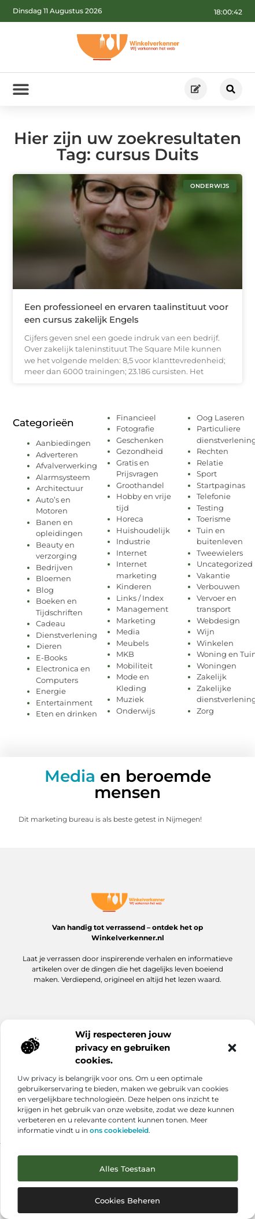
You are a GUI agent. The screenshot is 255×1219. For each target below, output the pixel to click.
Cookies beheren (127, 1200)
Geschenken (140, 440)
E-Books (51, 657)
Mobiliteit (134, 665)
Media (128, 631)
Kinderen (133, 586)
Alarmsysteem (63, 477)
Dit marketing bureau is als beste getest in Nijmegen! (110, 819)
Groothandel (140, 485)
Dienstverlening (66, 635)
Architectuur (59, 488)
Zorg (205, 710)
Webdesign (218, 620)
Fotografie (135, 428)
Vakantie (213, 575)
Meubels (132, 643)
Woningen (216, 665)
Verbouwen (218, 586)
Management (142, 609)
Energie (51, 691)
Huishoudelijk (143, 530)
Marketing (136, 620)
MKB (125, 654)
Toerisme (214, 518)
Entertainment (64, 702)
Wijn (206, 631)
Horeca (129, 518)
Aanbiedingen (63, 443)
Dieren (49, 646)
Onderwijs (135, 710)
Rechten (212, 451)
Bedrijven (54, 567)
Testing (210, 507)
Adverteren (57, 454)
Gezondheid (139, 451)
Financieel (136, 417)
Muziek (130, 699)
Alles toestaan (127, 1168)
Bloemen (53, 578)
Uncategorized (225, 563)
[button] (232, 1048)
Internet (131, 552)
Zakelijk (212, 676)
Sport (207, 473)
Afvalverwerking (66, 465)
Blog (45, 589)
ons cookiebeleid (119, 1130)
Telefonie (214, 496)
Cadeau (50, 623)
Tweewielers (220, 552)
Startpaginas (221, 485)
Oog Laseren (221, 417)
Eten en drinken (66, 713)
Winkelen (215, 643)
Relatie (210, 462)
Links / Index (140, 598)
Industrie (133, 541)
